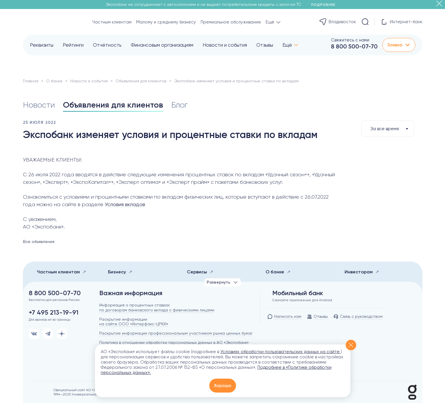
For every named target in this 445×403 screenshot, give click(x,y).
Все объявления (38, 241)
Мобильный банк (297, 293)
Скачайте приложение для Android (302, 300)
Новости (39, 105)
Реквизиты (41, 45)
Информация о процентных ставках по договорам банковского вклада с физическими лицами (156, 307)
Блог (179, 105)
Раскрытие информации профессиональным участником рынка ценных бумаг (176, 333)
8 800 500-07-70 (354, 46)
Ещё (287, 45)
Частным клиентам (111, 22)
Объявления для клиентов (141, 81)
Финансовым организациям (162, 45)
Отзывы (264, 45)
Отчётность (107, 45)
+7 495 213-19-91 (53, 312)
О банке (54, 81)
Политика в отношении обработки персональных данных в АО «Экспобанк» (174, 342)
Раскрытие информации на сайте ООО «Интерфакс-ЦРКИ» (133, 321)
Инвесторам (362, 272)
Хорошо (222, 385)
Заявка (398, 45)
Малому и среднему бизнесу (166, 22)
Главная (30, 81)
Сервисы (200, 272)
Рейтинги (73, 45)
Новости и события (225, 45)
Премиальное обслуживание (231, 22)
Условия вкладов (125, 204)
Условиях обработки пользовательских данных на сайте (280, 351)
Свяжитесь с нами (350, 40)
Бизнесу (120, 272)
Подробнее (325, 5)
